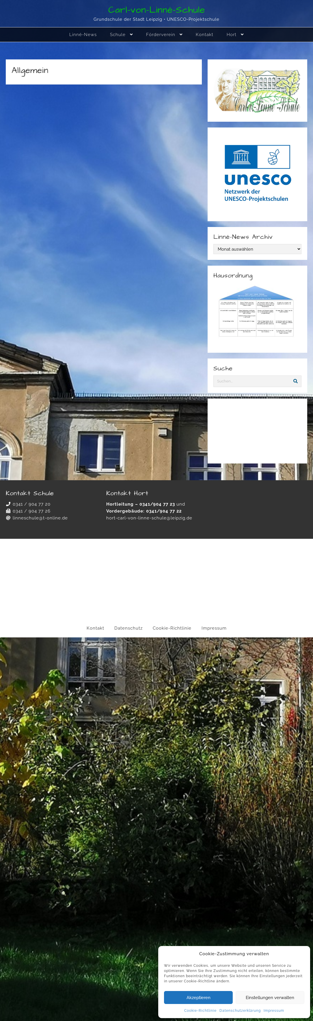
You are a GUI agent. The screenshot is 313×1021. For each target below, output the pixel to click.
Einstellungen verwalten (270, 997)
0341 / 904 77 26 (32, 511)
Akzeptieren (198, 997)
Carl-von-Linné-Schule (156, 9)
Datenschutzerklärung (240, 1011)
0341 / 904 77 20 (32, 504)
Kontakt (95, 628)
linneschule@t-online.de (40, 518)
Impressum (274, 1011)
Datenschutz (128, 628)
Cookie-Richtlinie (200, 1011)
